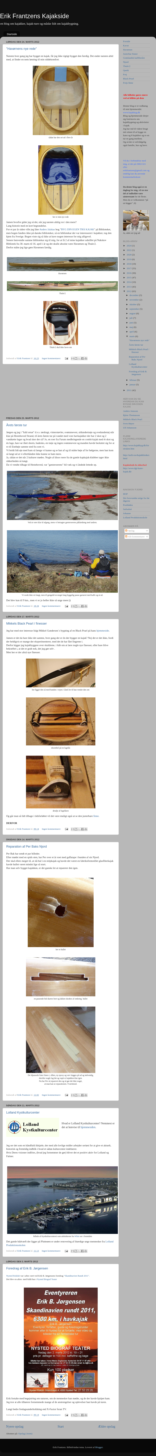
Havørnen (127, 49)
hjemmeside (103, 630)
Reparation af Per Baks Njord (26, 846)
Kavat (126, 45)
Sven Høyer (128, 423)
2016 (129, 273)
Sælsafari (127, 509)
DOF (125, 494)
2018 (129, 264)
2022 (129, 250)
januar (132, 384)
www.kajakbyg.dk (131, 112)
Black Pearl (128, 78)
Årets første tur (16, 425)
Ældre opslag (106, 1426)
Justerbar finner (130, 54)
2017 (129, 268)
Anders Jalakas (47, 229)
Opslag (130, 530)
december (134, 295)
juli (131, 318)
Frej (125, 74)
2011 (129, 390)
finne (96, 816)
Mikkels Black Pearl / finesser (26, 623)
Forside (126, 41)
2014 (129, 282)
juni (131, 322)
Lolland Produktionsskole (135, 517)
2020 (129, 254)
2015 (129, 277)
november (134, 299)
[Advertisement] (61, 390)
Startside (12, 34)
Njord (126, 62)
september (134, 309)
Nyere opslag (14, 1426)
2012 (129, 291)
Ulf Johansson (129, 427)
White (76, 1236)
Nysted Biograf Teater (47, 1279)
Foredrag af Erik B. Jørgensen (27, 1268)
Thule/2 (126, 66)
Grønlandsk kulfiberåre (134, 58)
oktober (133, 304)
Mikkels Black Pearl (132, 419)
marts (132, 336)
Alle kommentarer (135, 536)
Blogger (99, 1447)
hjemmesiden (88, 1127)
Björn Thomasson (131, 415)
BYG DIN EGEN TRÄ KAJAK (77, 229)
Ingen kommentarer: (51, 358)
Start (61, 1426)
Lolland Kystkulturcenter (23, 1112)
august (132, 313)
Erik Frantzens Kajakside (34, 16)
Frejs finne (128, 82)
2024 (129, 245)
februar (133, 380)
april (131, 331)
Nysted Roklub (13, 1275)
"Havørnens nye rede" (21, 48)
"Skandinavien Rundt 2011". (77, 1275)
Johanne (127, 513)
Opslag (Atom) (25, 1433)
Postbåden (128, 505)
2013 (129, 286)
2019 (129, 259)
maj (131, 327)
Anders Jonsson (130, 411)
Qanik (126, 70)
